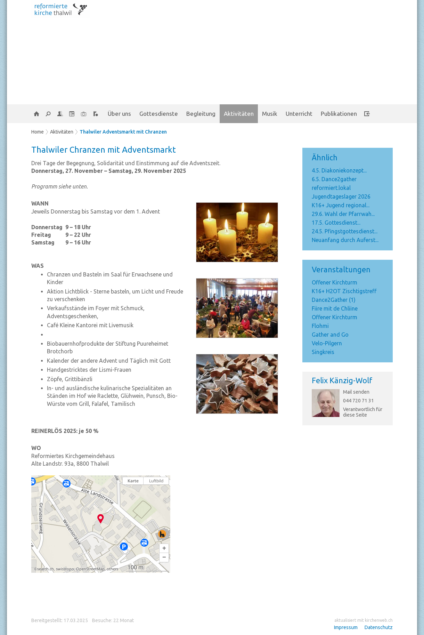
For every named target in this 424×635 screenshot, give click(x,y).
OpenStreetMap (90, 568)
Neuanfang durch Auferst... (345, 240)
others (112, 568)
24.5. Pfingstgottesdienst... (344, 231)
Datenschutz (379, 627)
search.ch (45, 568)
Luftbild (156, 481)
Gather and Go (330, 334)
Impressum (346, 627)
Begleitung (200, 113)
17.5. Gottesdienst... (336, 222)
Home (37, 132)
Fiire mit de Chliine (335, 308)
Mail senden (356, 392)
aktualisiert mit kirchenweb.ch (363, 620)
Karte (133, 481)
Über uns (119, 113)
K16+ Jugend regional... (340, 205)
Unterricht (299, 113)
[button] (164, 548)
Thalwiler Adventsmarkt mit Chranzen (123, 132)
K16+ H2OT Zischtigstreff (344, 291)
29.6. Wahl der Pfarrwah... (343, 214)
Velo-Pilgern (327, 343)
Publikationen (339, 113)
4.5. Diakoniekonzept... (339, 170)
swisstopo (65, 568)
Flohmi (320, 326)
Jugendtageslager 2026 (341, 196)
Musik (269, 113)
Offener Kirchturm (334, 282)
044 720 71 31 (358, 400)
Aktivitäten (239, 113)
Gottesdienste (158, 113)
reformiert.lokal (331, 188)
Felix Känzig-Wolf (342, 380)
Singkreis (323, 352)
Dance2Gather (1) (334, 300)
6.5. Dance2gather (334, 179)
